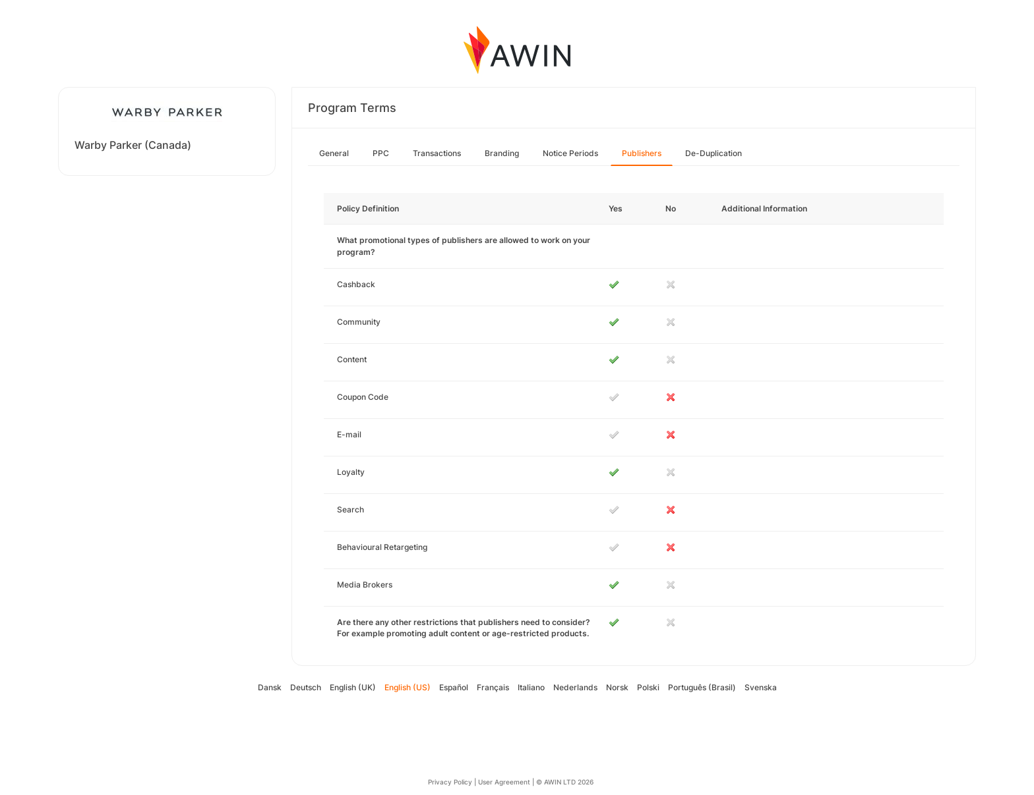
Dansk (270, 687)
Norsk (617, 687)
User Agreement (504, 782)
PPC (381, 153)
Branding (502, 153)
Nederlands (575, 687)
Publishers (641, 153)
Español (453, 687)
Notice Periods (570, 153)
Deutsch (305, 687)
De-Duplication (713, 153)
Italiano (531, 687)
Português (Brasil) (702, 687)
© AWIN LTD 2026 (564, 782)
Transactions (437, 153)
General (334, 153)
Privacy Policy (450, 782)
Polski (648, 687)
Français (493, 687)
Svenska (761, 687)
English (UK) (353, 687)
